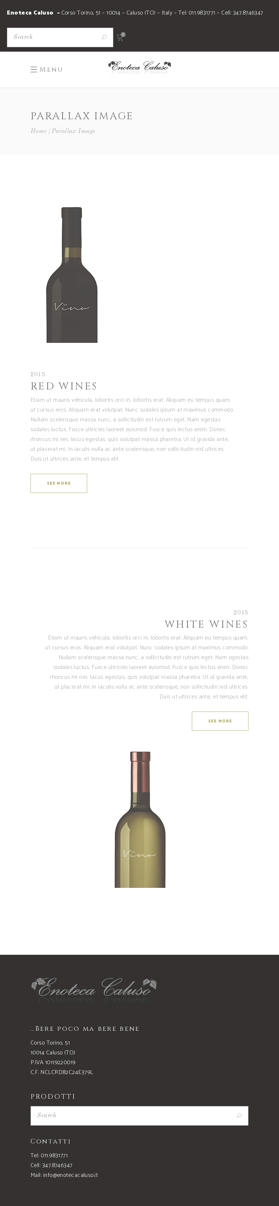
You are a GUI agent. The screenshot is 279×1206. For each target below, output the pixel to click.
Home (39, 131)
